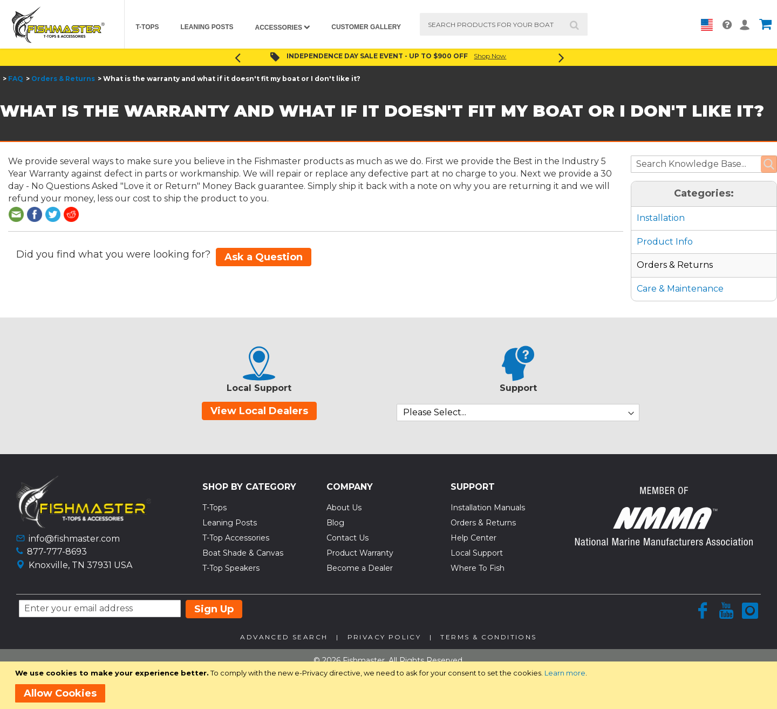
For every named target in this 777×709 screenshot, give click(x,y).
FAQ (15, 79)
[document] (390, 685)
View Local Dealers (259, 411)
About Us (344, 507)
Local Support (477, 553)
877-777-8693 (57, 551)
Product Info (665, 242)
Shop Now (490, 56)
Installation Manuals (488, 507)
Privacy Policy (384, 637)
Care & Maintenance (680, 288)
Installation (661, 218)
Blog (335, 523)
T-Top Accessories (235, 538)
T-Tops (214, 507)
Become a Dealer (359, 568)
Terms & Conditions (488, 637)
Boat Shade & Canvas (242, 553)
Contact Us (347, 538)
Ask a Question (263, 257)
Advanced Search (284, 637)
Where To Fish (478, 568)
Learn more (564, 673)
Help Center (473, 538)
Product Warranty (359, 553)
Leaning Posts (229, 523)
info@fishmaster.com (74, 539)
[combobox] (504, 24)
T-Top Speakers (231, 568)
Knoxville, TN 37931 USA (80, 565)
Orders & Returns (63, 79)
